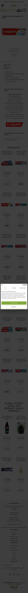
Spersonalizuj (14, 306)
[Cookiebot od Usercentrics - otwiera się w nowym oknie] (20, 285)
